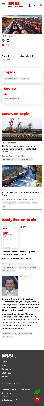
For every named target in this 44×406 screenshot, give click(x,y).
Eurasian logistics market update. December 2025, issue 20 (19, 253)
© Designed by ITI (9, 400)
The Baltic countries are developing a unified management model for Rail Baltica (19, 149)
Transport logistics (25, 264)
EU (28, 78)
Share (8, 45)
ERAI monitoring (9, 270)
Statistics (6, 373)
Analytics (6, 369)
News (5, 365)
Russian (5, 59)
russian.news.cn (11, 98)
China (23, 78)
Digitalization (7, 337)
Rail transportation (11, 78)
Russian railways (24, 203)
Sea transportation (9, 264)
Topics (5, 377)
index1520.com (27, 322)
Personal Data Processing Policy (16, 390)
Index (4, 362)
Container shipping (25, 159)
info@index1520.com (10, 383)
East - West (23, 267)
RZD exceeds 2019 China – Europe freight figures (21, 193)
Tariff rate (32, 267)
